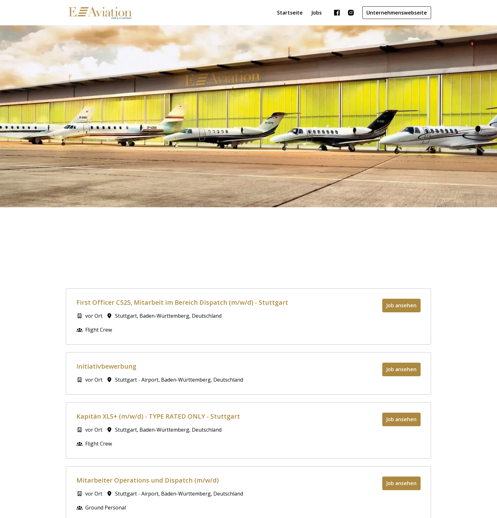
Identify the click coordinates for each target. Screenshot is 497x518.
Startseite (290, 12)
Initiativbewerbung (106, 366)
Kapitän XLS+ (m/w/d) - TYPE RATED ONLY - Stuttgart (158, 416)
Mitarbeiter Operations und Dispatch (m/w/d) (147, 480)
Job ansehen (401, 305)
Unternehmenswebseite (396, 12)
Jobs (317, 12)
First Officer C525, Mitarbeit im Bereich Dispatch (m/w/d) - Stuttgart (182, 302)
